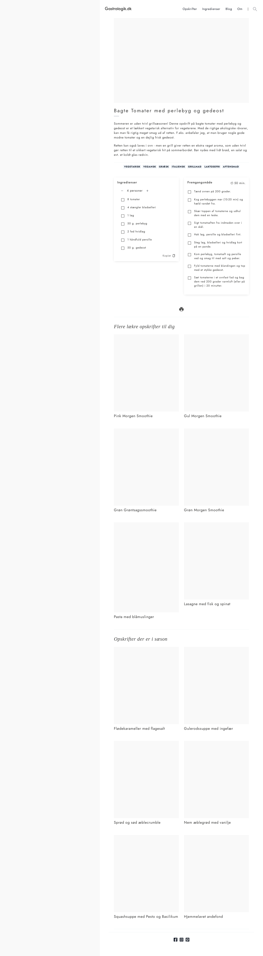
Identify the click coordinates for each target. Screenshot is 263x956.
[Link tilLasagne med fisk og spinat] (216, 524)
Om (239, 9)
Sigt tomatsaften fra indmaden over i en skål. (214, 225)
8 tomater (130, 199)
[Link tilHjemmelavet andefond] (216, 837)
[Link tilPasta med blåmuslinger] (146, 524)
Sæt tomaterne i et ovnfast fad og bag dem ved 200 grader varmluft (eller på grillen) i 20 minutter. (216, 281)
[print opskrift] (181, 309)
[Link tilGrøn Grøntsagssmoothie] (146, 430)
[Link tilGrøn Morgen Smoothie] (216, 430)
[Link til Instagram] (181, 939)
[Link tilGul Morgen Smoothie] (216, 336)
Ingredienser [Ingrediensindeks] (211, 9)
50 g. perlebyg (134, 223)
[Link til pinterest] (187, 939)
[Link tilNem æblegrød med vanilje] (216, 743)
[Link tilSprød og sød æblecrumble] (146, 743)
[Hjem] (144, 9)
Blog (229, 9)
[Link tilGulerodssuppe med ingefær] (216, 649)
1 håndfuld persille (136, 240)
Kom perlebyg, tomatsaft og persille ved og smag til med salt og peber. (214, 256)
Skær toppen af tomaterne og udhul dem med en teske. (214, 213)
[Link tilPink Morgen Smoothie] (146, 336)
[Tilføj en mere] (147, 191)
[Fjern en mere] (122, 191)
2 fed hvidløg (133, 231)
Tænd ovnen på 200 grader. (209, 191)
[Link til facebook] (175, 939)
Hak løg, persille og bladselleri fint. (214, 234)
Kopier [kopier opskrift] (169, 256)
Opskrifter (190, 9)
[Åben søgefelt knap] (255, 9)
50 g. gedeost (133, 248)
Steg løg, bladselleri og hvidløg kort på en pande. (214, 244)
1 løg (127, 215)
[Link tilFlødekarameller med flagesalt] (146, 649)
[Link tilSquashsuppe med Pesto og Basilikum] (146, 837)
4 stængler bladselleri (138, 207)
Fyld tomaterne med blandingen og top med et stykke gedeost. (216, 268)
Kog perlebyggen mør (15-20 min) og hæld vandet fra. (215, 201)
